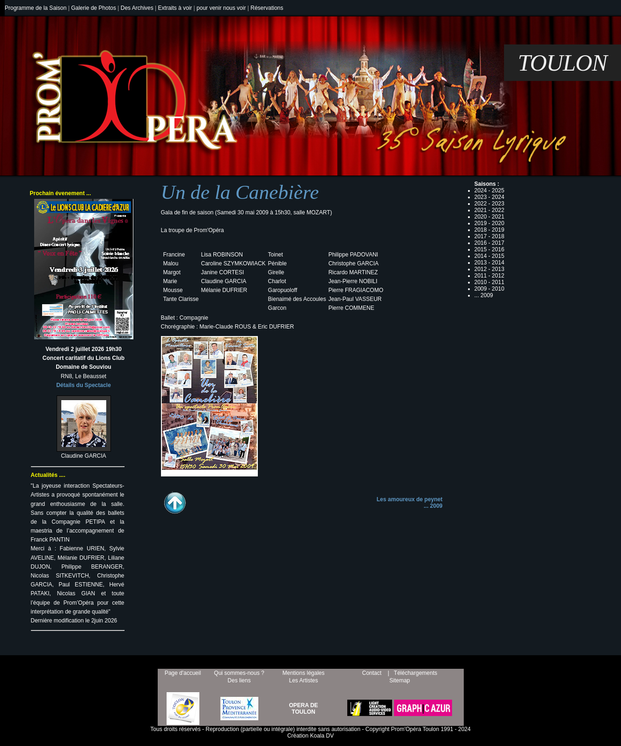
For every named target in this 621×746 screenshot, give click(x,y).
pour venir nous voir (221, 8)
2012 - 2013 (489, 269)
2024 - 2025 (489, 190)
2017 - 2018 (489, 236)
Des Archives (137, 8)
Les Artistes (303, 680)
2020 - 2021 (489, 216)
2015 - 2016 (489, 249)
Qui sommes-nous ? (239, 673)
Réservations (266, 8)
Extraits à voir (175, 8)
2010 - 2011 (489, 282)
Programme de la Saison (35, 8)
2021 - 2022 (489, 210)
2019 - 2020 (489, 223)
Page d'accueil (183, 673)
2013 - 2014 (489, 262)
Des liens (238, 680)
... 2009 (433, 506)
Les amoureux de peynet (410, 499)
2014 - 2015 (489, 256)
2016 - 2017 (489, 243)
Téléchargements (416, 673)
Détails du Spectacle (83, 385)
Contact (371, 673)
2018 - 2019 (489, 230)
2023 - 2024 (489, 197)
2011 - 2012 (489, 275)
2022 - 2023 (489, 203)
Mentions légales (303, 673)
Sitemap (399, 680)
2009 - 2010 (489, 288)
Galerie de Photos (93, 8)
